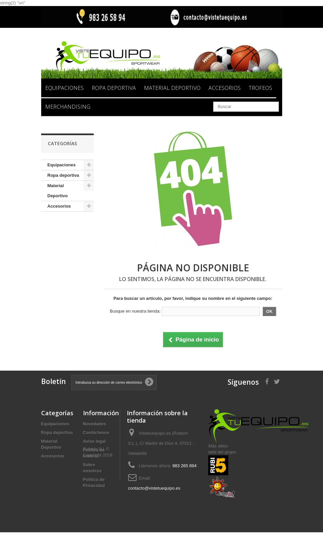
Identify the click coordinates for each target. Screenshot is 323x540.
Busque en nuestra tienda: (135, 311)
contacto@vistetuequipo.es (154, 488)
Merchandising (67, 106)
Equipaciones (64, 88)
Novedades (94, 423)
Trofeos (260, 88)
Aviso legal (94, 441)
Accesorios (225, 88)
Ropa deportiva (114, 88)
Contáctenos (96, 432)
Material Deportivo (172, 88)
